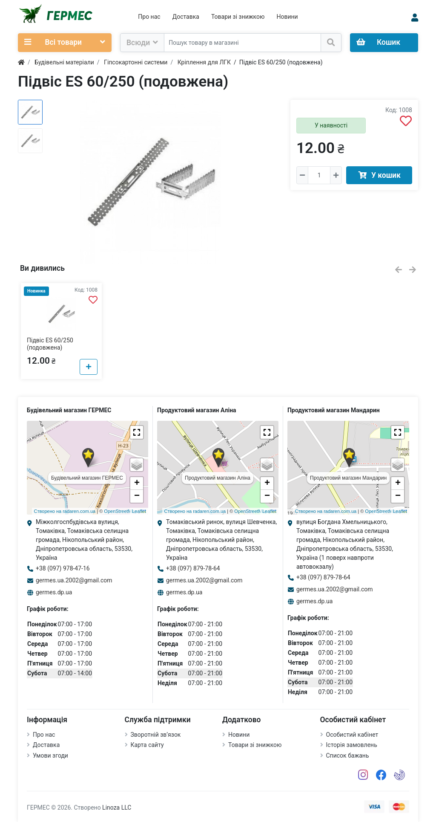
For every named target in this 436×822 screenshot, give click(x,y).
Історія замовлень (351, 744)
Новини (287, 16)
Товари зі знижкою (238, 16)
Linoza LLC (116, 807)
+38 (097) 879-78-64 (193, 568)
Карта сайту (147, 744)
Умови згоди (50, 755)
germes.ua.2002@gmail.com (74, 580)
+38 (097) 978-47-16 (63, 568)
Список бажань (347, 755)
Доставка (185, 16)
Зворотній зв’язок (156, 734)
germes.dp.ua (54, 592)
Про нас (149, 16)
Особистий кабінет (352, 734)
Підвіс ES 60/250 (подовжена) (50, 344)
